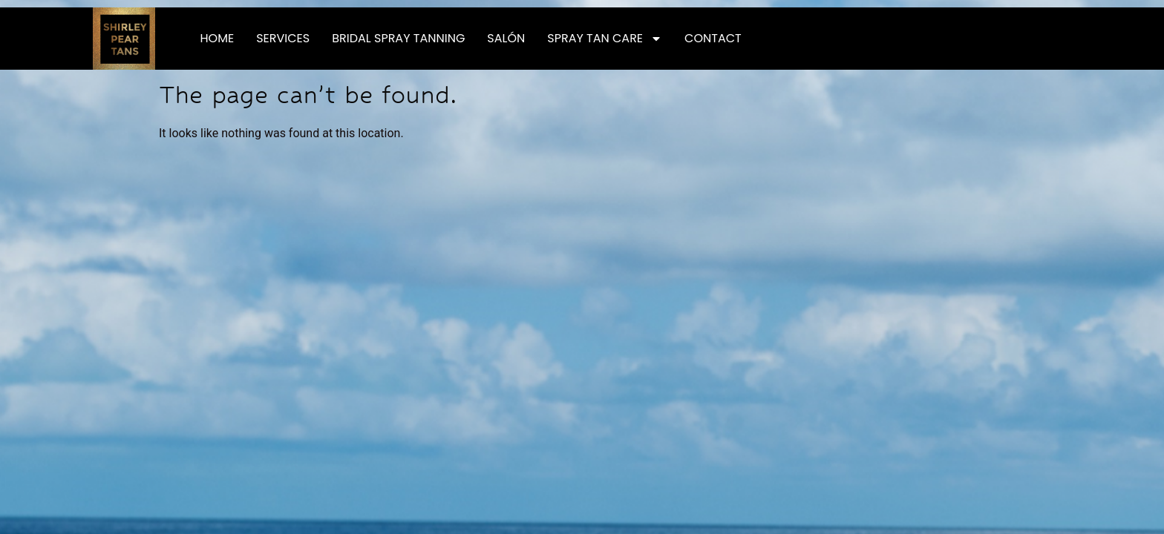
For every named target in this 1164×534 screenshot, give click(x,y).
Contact (713, 38)
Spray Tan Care (604, 38)
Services (283, 38)
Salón (506, 38)
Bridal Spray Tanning (398, 38)
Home (217, 38)
